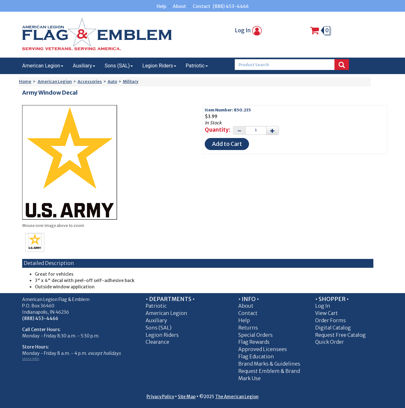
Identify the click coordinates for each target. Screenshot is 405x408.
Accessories (90, 81)
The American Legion (237, 396)
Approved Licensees (262, 349)
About (179, 6)
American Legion (42, 66)
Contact (201, 6)
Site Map (187, 396)
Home (25, 81)
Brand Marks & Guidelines (269, 364)
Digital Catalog (333, 327)
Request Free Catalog (340, 335)
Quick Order (329, 342)
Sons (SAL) (119, 66)
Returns (248, 327)
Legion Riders (159, 66)
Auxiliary (84, 66)
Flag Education (256, 356)
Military (130, 81)
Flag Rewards (254, 342)
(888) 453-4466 (231, 6)
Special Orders (255, 335)
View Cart (326, 313)
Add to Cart (227, 144)
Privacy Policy (160, 396)
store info (30, 358)
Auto (112, 81)
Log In (248, 30)
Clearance (157, 342)
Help (161, 6)
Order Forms (330, 320)
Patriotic (197, 66)
